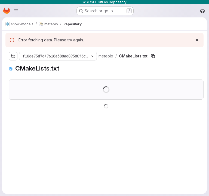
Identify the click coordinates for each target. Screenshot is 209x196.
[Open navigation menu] (16, 11)
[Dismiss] (197, 40)
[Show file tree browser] (13, 56)
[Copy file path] (153, 56)
